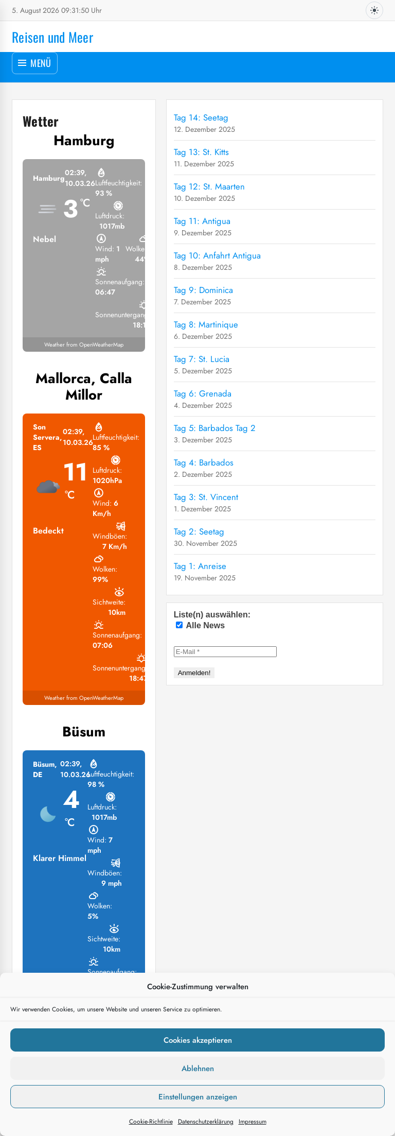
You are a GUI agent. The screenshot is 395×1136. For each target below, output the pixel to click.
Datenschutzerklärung (206, 1121)
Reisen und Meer (52, 36)
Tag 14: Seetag (201, 117)
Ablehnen (198, 1068)
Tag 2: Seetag (199, 531)
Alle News (200, 625)
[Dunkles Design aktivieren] (374, 10)
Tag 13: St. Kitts (201, 152)
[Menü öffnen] (35, 63)
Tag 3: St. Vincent (206, 497)
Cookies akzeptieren (198, 1040)
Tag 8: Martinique (206, 324)
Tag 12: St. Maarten (209, 186)
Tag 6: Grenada (202, 393)
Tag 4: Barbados (204, 462)
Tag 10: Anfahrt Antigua (217, 255)
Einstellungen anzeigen (197, 1097)
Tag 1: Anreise (200, 566)
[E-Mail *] (225, 651)
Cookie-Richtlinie (151, 1121)
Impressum (252, 1121)
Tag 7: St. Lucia (201, 359)
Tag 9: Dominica (203, 290)
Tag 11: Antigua (202, 221)
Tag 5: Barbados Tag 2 (215, 428)
